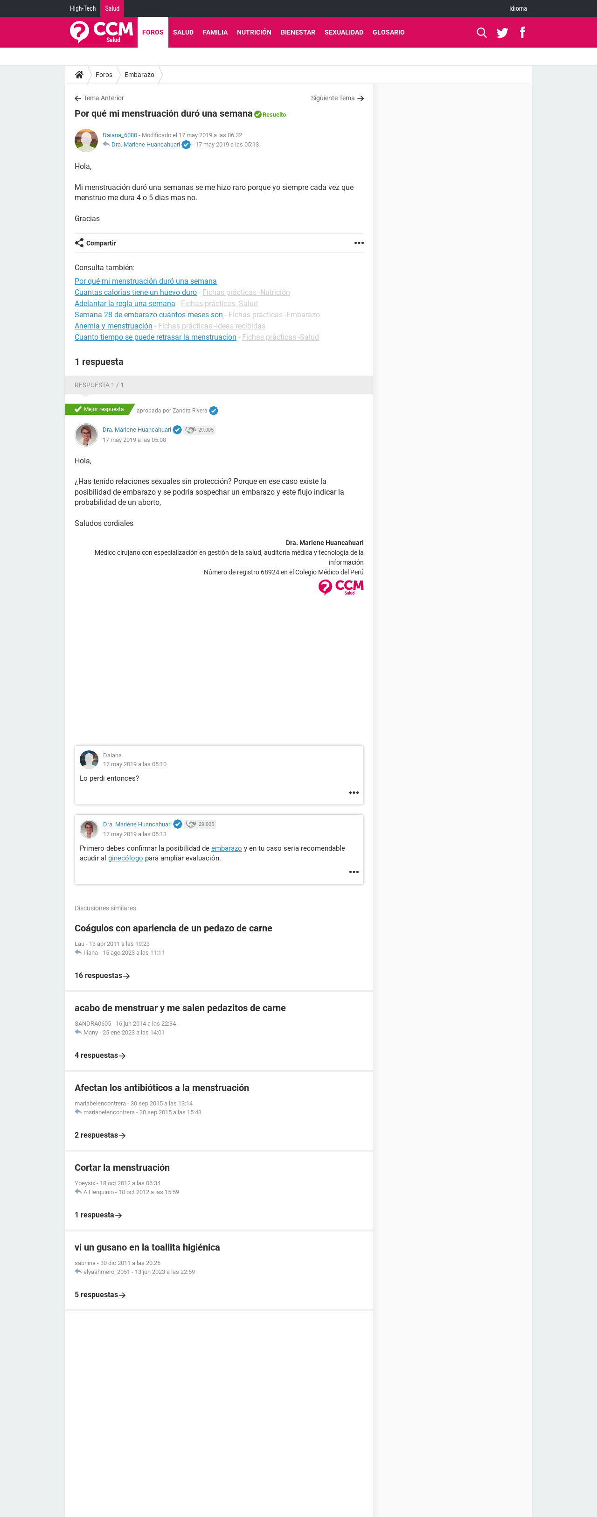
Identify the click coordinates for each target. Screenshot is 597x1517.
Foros (153, 32)
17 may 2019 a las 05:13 (227, 144)
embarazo (226, 848)
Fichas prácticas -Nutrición (246, 292)
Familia (215, 32)
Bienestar (298, 32)
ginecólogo (125, 858)
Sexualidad (344, 32)
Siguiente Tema (333, 98)
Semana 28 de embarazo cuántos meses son (149, 314)
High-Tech (83, 8)
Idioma (518, 8)
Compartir (101, 243)
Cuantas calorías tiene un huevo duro (136, 292)
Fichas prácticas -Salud (219, 303)
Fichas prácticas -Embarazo (274, 314)
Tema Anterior (103, 98)
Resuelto (274, 114)
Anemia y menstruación (114, 326)
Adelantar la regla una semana (125, 303)
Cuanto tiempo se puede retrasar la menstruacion (155, 337)
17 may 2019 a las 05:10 (135, 764)
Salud (112, 8)
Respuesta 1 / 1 (99, 385)
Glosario (389, 32)
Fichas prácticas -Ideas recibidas (211, 326)
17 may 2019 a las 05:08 (134, 439)
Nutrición (254, 32)
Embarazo (139, 74)
